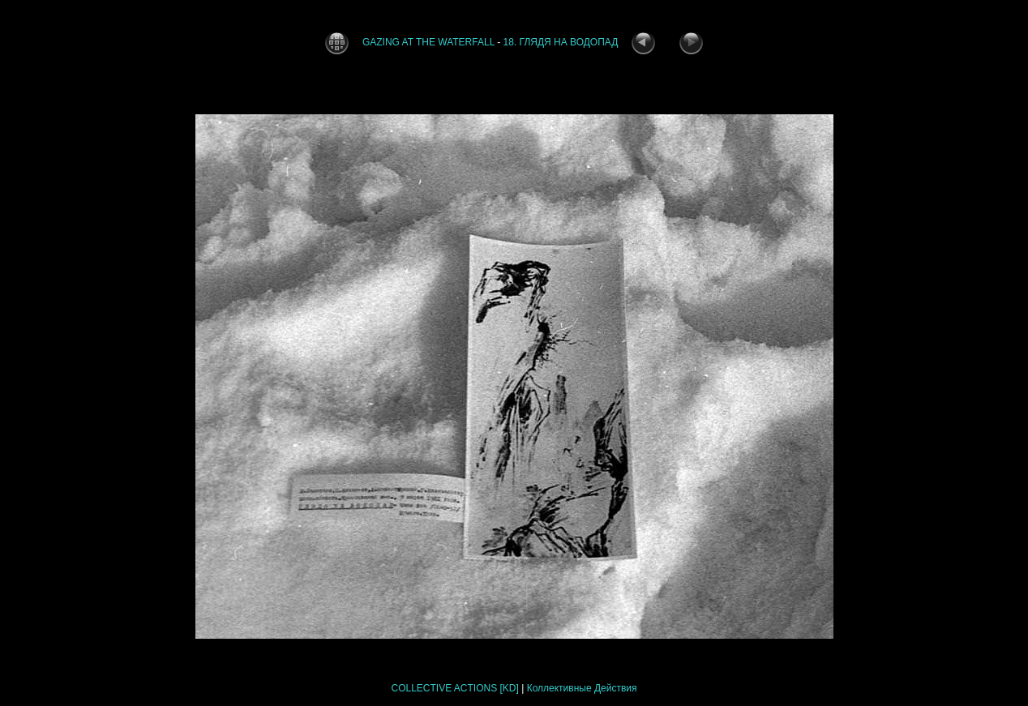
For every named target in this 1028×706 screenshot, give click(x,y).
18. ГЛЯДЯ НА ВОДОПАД (561, 42)
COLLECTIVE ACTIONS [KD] (454, 688)
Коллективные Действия (582, 688)
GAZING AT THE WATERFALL (429, 42)
